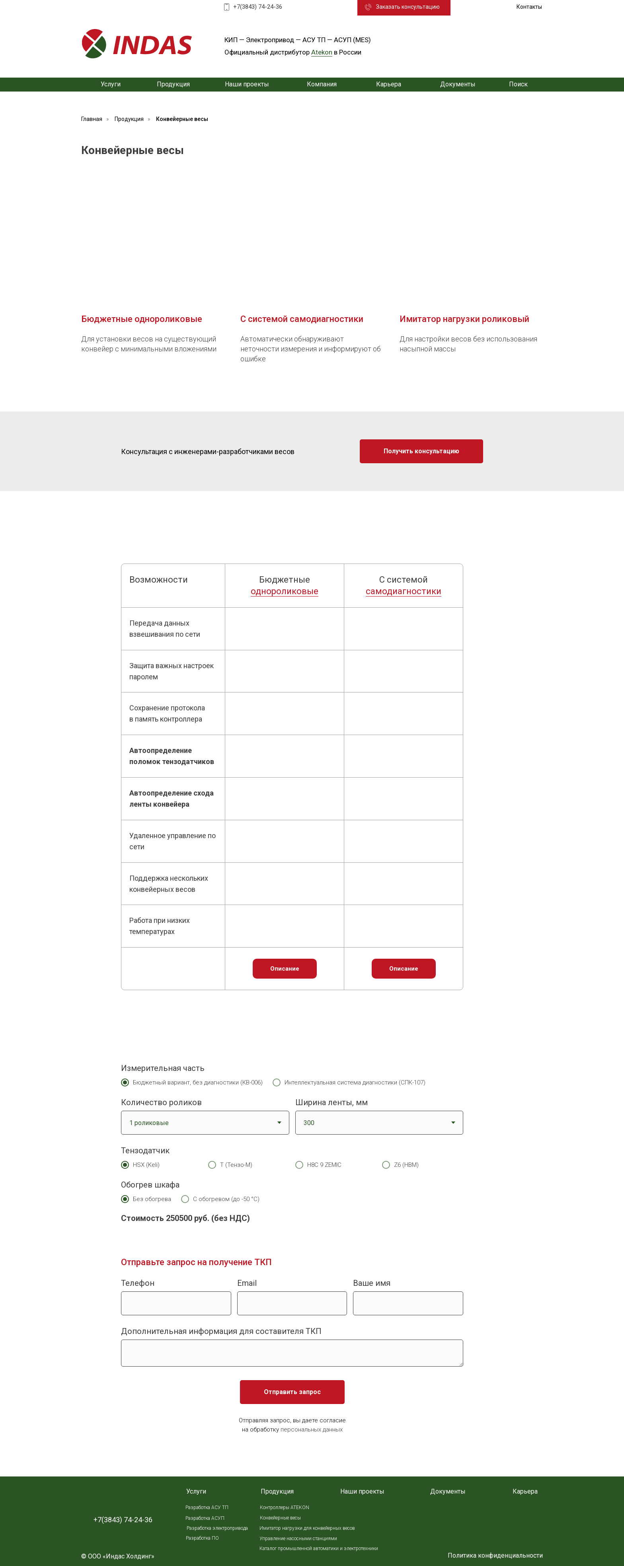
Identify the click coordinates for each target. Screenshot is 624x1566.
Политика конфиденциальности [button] (495, 1555)
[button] (408, 7)
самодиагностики (403, 591)
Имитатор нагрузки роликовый (464, 319)
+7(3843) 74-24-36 (257, 6)
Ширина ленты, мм (331, 1102)
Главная (91, 119)
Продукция (129, 119)
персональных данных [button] (312, 1429)
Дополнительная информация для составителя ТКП (221, 1331)
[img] (137, 44)
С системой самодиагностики (301, 319)
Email (247, 1283)
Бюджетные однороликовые (141, 319)
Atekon (321, 52)
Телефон (137, 1283)
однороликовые (284, 591)
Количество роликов (161, 1102)
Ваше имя (371, 1283)
